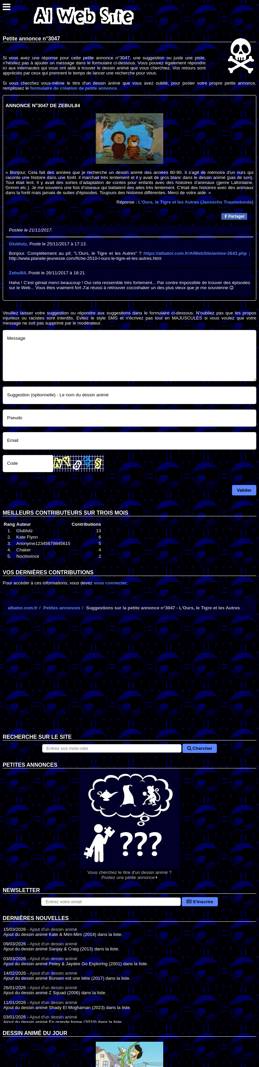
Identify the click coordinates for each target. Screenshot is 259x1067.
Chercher (199, 748)
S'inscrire (199, 901)
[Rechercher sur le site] (112, 748)
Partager (234, 216)
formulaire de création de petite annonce (73, 88)
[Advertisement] (129, 680)
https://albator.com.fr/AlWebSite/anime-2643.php (195, 253)
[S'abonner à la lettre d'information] (111, 901)
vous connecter (110, 582)
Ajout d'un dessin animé (53, 929)
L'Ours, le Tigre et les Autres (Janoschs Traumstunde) (196, 202)
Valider (244, 490)
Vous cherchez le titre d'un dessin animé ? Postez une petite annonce (129, 824)
